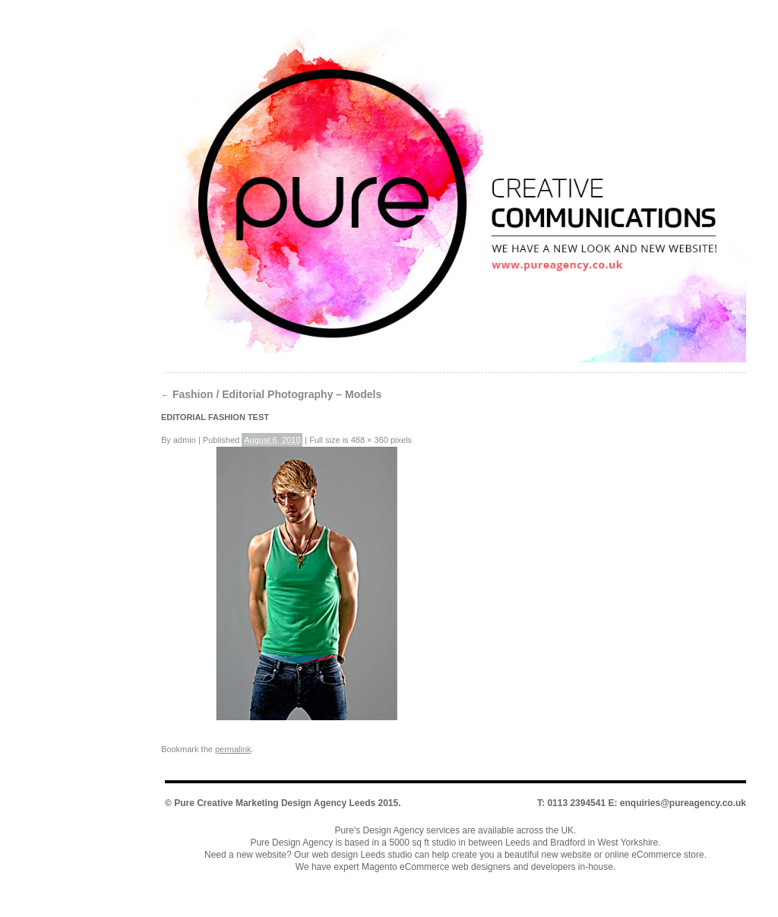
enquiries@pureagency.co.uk (683, 803)
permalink (233, 749)
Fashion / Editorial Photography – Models (271, 394)
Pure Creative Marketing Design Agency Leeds (274, 803)
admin (184, 439)
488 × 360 (369, 439)
